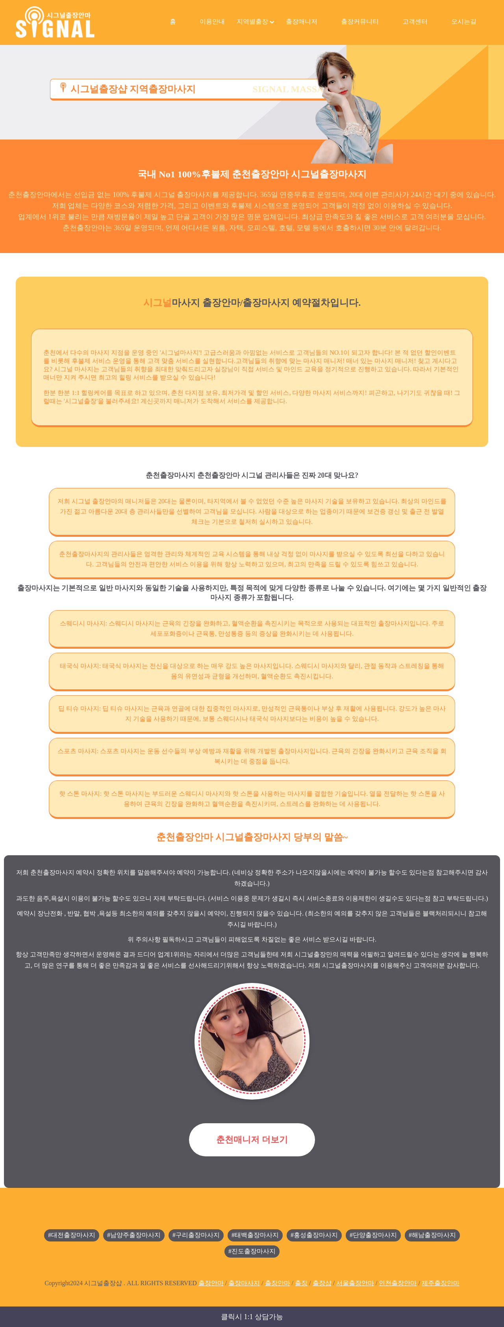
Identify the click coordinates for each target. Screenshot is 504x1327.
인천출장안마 (398, 1283)
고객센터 (415, 21)
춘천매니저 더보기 (252, 1140)
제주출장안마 (441, 1283)
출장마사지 (244, 1283)
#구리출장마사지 (196, 1235)
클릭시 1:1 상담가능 (252, 1317)
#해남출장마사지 (432, 1235)
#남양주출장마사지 (134, 1235)
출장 (301, 1283)
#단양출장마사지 (373, 1235)
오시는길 (463, 21)
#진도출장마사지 (252, 1251)
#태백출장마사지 (255, 1235)
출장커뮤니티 (360, 21)
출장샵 (322, 1283)
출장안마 (211, 1283)
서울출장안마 (355, 1283)
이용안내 (212, 21)
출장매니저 (301, 21)
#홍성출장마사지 (314, 1235)
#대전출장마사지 (71, 1235)
